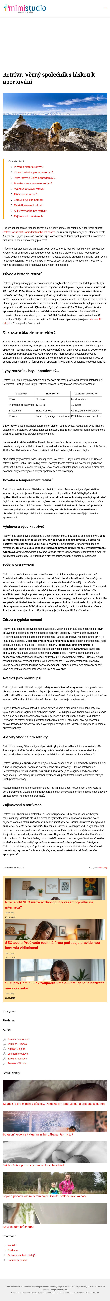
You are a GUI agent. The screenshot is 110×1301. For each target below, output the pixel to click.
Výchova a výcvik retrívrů (29, 188)
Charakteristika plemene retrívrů (33, 172)
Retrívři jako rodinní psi (28, 205)
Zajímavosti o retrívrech (28, 216)
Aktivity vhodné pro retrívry (30, 210)
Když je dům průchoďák (18, 1226)
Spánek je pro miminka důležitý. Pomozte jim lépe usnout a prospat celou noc (54, 1103)
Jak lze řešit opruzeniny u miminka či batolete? (33, 1165)
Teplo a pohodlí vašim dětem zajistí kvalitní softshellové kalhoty (44, 1196)
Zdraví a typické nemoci (28, 199)
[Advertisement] (55, 38)
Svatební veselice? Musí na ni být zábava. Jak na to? (38, 1134)
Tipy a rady (102, 868)
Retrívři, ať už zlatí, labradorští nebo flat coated (29, 232)
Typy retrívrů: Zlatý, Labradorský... (35, 177)
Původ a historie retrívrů (28, 166)
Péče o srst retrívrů (25, 194)
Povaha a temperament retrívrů (33, 183)
